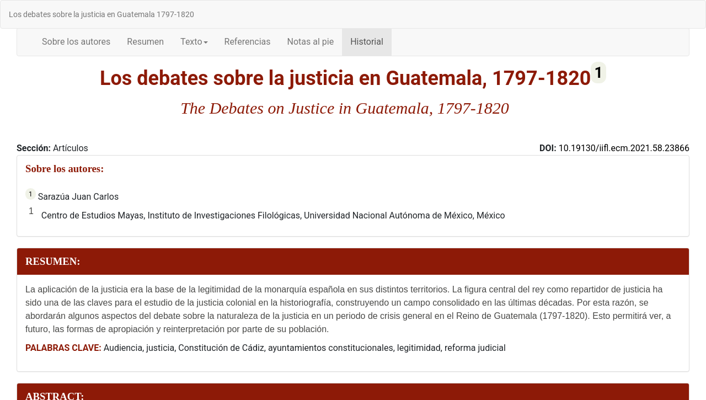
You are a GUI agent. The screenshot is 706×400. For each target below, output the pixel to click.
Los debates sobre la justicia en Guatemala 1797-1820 (101, 14)
